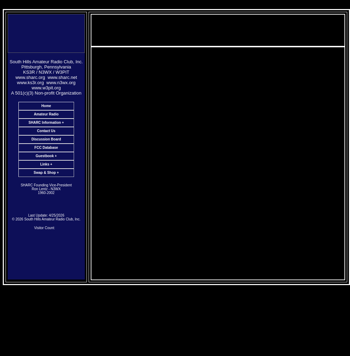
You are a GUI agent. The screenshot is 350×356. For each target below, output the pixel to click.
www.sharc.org (30, 77)
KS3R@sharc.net (225, 231)
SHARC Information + (46, 122)
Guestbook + (46, 156)
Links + (46, 164)
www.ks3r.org (30, 82)
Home (46, 106)
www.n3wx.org (60, 82)
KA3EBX (232, 237)
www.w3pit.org (46, 87)
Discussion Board (46, 139)
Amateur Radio (46, 114)
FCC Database (46, 147)
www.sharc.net (62, 77)
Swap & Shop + (46, 173)
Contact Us (46, 131)
